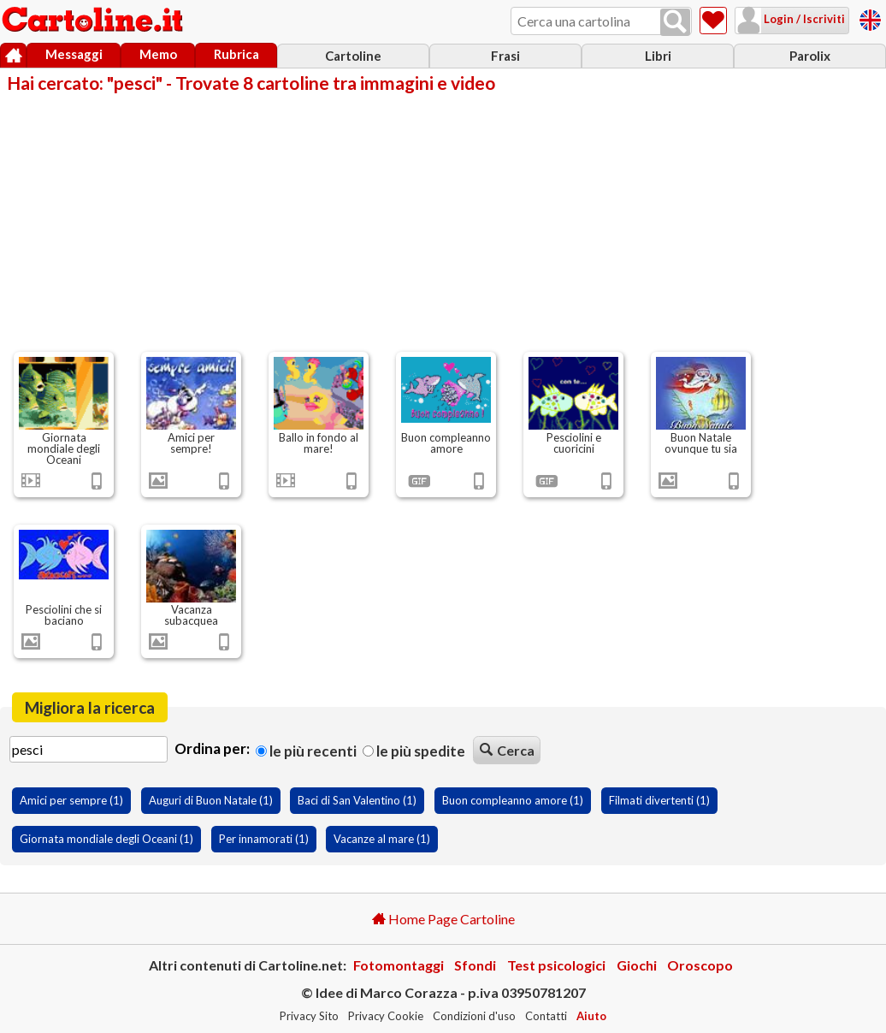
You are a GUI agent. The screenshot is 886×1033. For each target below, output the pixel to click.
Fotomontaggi (398, 965)
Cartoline (353, 55)
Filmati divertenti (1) (659, 800)
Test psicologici (556, 965)
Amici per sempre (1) (71, 800)
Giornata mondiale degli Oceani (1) (106, 839)
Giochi (637, 965)
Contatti (546, 1016)
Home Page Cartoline (443, 919)
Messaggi (74, 54)
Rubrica (236, 54)
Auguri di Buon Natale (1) (211, 800)
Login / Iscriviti (803, 19)
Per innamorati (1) (264, 839)
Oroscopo (700, 965)
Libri (658, 55)
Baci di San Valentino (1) (357, 800)
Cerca (507, 750)
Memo (158, 54)
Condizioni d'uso (474, 1016)
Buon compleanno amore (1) (512, 800)
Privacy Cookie (385, 1016)
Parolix (809, 55)
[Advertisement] (443, 221)
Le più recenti (306, 751)
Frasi (505, 55)
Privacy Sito (309, 1016)
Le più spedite (414, 751)
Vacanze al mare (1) (382, 839)
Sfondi (475, 965)
